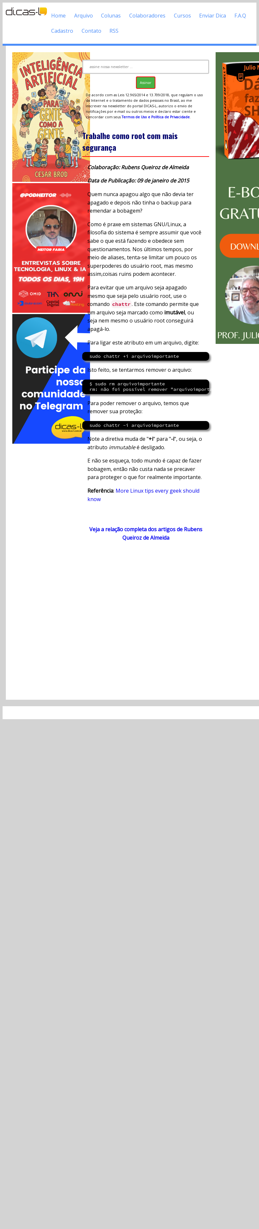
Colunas (111, 15)
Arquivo (83, 15)
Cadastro (62, 30)
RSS (113, 30)
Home (58, 15)
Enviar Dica (212, 15)
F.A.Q (240, 15)
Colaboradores (147, 15)
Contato (91, 30)
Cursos (182, 15)
